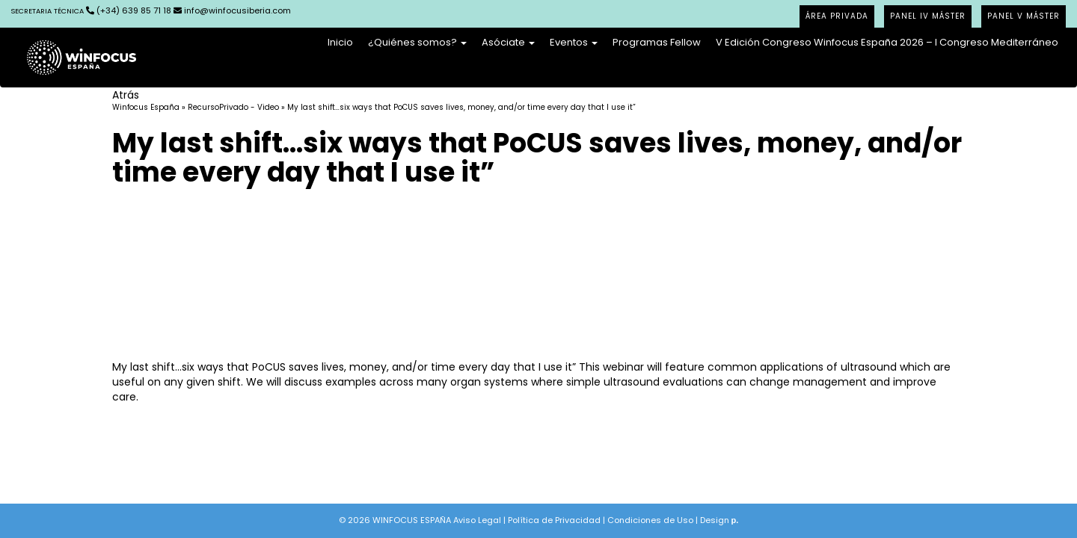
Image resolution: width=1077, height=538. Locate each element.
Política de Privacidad (554, 520)
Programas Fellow (657, 42)
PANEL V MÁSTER (1023, 16)
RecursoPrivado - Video (233, 107)
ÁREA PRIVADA (837, 16)
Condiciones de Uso (650, 520)
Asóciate (508, 42)
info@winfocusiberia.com (232, 10)
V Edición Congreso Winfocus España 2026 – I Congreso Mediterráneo (887, 42)
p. (735, 520)
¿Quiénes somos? (417, 42)
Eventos (574, 42)
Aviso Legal (477, 520)
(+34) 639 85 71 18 (91, 10)
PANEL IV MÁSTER (928, 16)
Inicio (340, 42)
